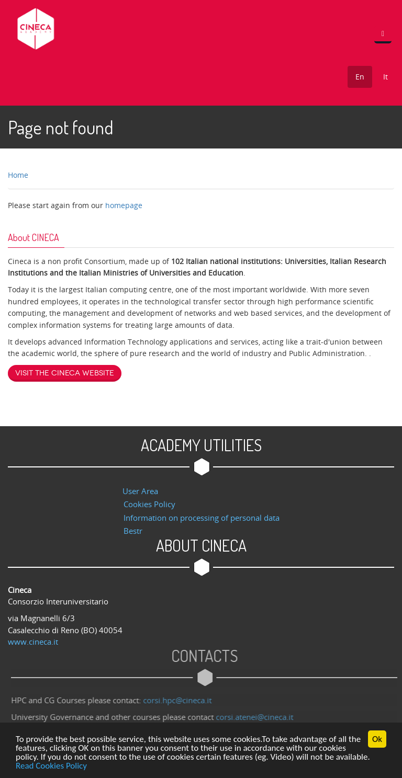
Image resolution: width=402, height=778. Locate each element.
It (385, 77)
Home (18, 175)
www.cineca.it (33, 641)
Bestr (133, 530)
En (359, 77)
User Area (140, 491)
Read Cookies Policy (51, 766)
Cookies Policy (149, 504)
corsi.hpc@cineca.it (179, 700)
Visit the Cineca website (64, 373)
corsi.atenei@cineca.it (256, 717)
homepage (123, 205)
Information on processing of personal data (202, 517)
